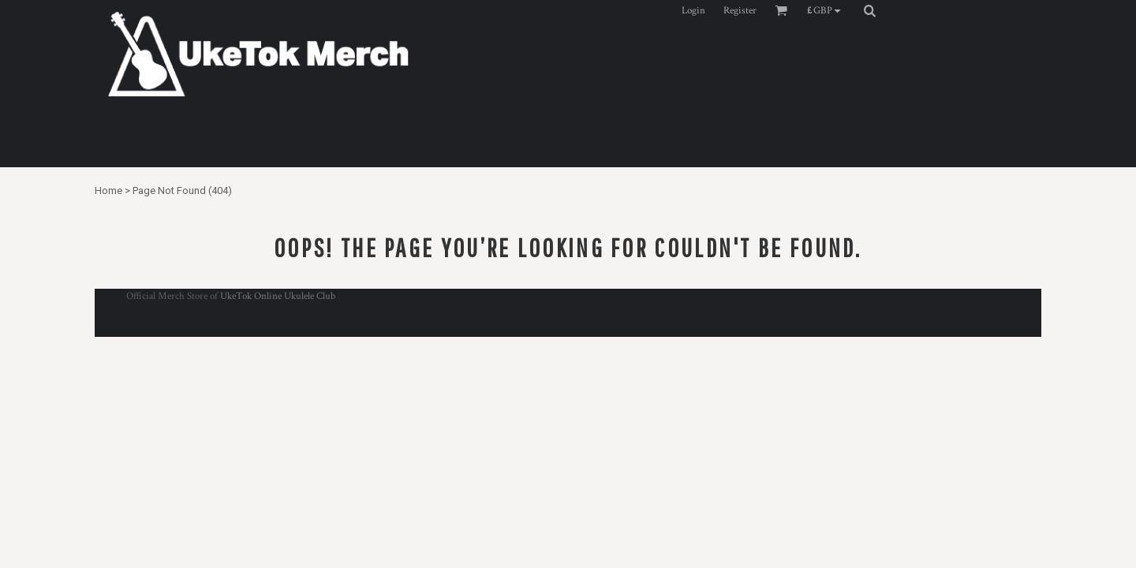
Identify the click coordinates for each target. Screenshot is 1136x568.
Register (740, 10)
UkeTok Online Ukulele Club (277, 296)
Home (108, 190)
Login (693, 10)
